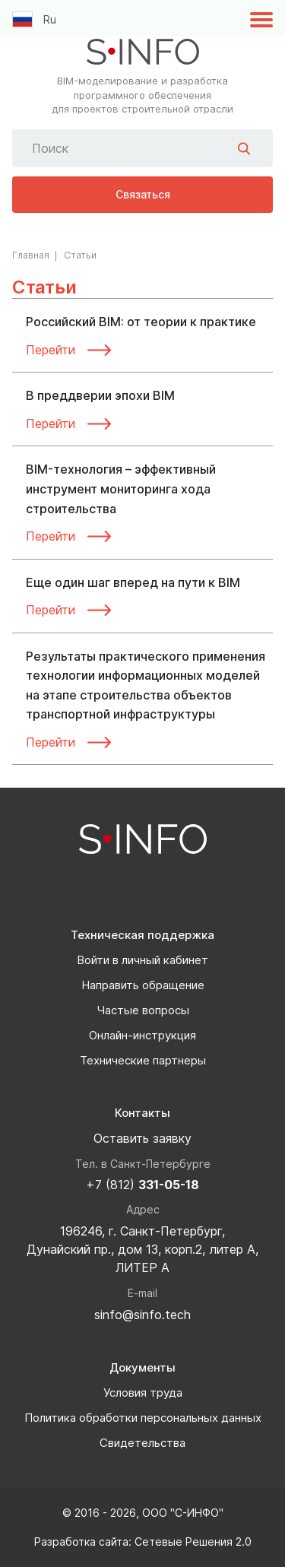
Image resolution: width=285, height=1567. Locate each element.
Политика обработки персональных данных (142, 1417)
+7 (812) (142, 1184)
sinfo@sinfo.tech (142, 1314)
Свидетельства (142, 1442)
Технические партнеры (143, 1060)
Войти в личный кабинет (142, 960)
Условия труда (142, 1392)
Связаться (143, 194)
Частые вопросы (143, 1010)
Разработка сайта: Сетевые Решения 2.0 (143, 1541)
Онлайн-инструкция (142, 1035)
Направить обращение (142, 985)
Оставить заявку (142, 1138)
